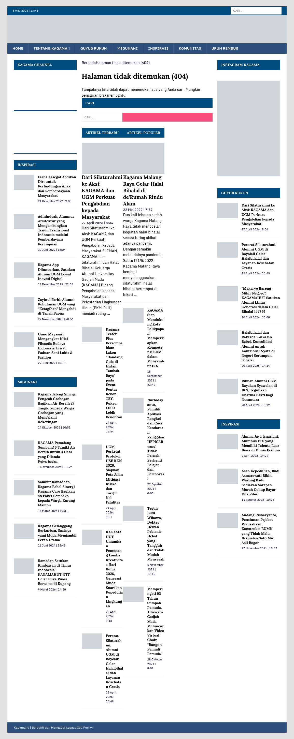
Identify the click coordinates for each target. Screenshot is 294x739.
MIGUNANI (27, 382)
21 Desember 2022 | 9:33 (55, 201)
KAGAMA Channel (35, 65)
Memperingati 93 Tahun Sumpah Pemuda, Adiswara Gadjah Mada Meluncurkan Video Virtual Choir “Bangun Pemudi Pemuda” (155, 621)
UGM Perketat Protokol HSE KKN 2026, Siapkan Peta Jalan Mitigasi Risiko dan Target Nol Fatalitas (114, 475)
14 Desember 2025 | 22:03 (55, 284)
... (108, 314)
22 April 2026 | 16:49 (111, 697)
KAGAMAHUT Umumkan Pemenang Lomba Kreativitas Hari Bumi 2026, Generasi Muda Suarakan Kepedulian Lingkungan (114, 569)
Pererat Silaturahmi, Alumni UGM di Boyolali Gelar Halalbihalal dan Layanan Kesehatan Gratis (114, 661)
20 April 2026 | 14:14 (256, 366)
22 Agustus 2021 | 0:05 (154, 489)
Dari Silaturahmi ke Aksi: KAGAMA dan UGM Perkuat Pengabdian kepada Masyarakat (102, 197)
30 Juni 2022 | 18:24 (52, 250)
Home (18, 48)
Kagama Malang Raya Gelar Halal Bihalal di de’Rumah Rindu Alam (143, 190)
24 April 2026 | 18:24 (111, 427)
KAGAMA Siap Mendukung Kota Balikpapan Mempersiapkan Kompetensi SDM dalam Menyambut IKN (156, 338)
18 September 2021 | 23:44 (154, 378)
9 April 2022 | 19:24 (255, 456)
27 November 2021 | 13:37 (259, 548)
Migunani (130, 48)
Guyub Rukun (95, 48)
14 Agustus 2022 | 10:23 (258, 500)
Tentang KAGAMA (51, 48)
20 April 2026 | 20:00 (256, 317)
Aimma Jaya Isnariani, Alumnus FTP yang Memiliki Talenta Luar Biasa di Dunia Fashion (261, 443)
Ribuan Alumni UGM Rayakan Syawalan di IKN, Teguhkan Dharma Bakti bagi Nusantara (259, 390)
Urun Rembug (230, 48)
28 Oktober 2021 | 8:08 (154, 664)
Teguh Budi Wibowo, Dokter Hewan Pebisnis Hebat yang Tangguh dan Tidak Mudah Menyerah (155, 534)
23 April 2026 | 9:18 (111, 616)
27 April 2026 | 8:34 (97, 223)
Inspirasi (161, 48)
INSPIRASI (27, 164)
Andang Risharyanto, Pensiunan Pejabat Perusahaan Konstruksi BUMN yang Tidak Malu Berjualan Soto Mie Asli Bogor (259, 529)
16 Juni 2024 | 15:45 (52, 545)
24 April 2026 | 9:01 (111, 512)
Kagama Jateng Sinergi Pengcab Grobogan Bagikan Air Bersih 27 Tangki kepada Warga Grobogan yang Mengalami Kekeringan (57, 408)
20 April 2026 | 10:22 (256, 405)
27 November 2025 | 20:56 (56, 319)
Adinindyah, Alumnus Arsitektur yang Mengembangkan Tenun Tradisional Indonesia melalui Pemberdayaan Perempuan (56, 230)
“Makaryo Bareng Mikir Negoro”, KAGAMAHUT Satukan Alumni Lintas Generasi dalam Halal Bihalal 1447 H (261, 300)
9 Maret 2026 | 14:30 (52, 589)
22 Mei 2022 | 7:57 (138, 209)
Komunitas (194, 48)
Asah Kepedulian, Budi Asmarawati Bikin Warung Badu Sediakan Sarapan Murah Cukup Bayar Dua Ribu (260, 483)
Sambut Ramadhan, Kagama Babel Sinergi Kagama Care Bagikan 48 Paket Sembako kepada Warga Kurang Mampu (56, 494)
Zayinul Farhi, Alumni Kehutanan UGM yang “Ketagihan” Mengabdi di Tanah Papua (57, 306)
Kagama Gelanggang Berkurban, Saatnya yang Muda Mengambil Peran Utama (57, 533)
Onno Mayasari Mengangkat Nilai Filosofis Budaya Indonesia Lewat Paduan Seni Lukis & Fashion (55, 346)
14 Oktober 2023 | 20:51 (54, 427)
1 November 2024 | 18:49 (55, 467)
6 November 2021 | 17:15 (155, 569)
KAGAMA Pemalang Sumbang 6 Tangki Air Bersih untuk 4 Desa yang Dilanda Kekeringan (56, 452)
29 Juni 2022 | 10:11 (52, 363)
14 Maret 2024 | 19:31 (53, 511)
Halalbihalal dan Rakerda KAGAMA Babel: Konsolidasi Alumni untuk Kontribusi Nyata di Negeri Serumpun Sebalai (258, 346)
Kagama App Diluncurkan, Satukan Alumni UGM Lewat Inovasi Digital (56, 272)
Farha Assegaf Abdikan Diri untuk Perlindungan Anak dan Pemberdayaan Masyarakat (57, 186)
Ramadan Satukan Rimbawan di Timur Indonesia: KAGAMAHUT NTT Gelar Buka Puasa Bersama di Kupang (55, 572)
